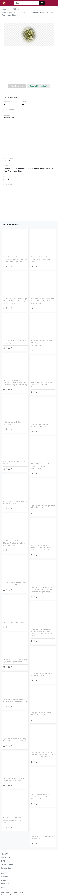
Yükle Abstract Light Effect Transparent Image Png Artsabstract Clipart (40, 795)
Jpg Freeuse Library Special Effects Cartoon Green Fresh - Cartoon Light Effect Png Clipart (42, 547)
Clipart (3, 880)
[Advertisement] (29, 66)
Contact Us (5, 857)
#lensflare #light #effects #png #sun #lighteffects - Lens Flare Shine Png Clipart (42, 343)
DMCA (3, 861)
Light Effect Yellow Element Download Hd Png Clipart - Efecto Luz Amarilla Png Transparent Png (15, 382)
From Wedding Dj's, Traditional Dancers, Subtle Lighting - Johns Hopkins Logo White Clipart (42, 753)
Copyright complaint (38, 86)
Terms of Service (7, 864)
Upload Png (6, 877)
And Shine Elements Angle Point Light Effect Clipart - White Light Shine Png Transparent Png (42, 588)
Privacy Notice (7, 868)
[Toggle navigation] (54, 3)
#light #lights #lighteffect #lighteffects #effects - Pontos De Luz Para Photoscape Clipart (15, 259)
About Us (5, 854)
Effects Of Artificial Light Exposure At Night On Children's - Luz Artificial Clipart (42, 465)
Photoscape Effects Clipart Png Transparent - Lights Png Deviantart (41, 384)
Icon (3, 887)
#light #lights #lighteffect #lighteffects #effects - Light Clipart (40, 259)
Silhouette (5, 884)
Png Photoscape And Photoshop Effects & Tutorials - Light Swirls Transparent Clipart (14, 542)
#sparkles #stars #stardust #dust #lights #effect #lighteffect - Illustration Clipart (42, 301)
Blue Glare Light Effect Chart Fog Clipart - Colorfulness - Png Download (14, 819)
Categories (5, 873)
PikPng (5, 9)
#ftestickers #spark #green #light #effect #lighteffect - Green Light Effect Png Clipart (15, 301)
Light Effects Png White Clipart (13, 621)
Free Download (17, 86)
